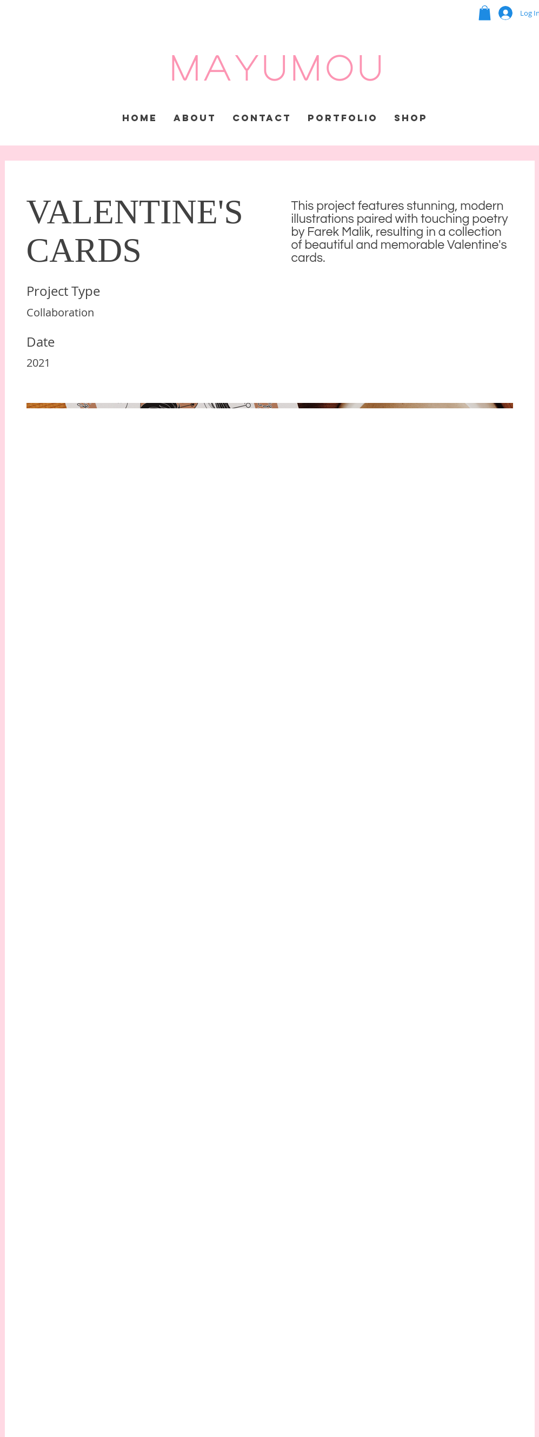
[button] (484, 12)
